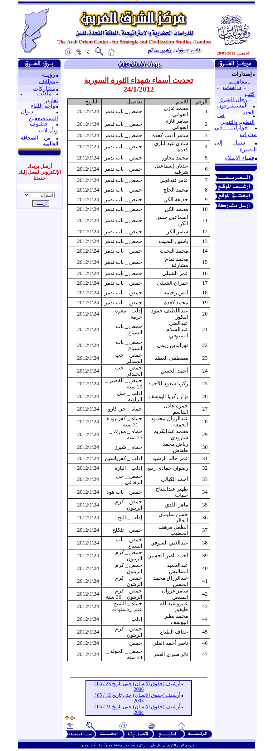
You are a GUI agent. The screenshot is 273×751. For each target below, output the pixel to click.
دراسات (232, 87)
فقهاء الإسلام (239, 158)
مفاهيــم (237, 81)
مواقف (47, 81)
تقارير (51, 100)
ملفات (44, 93)
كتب (250, 94)
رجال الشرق (232, 99)
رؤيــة (48, 75)
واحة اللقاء (43, 106)
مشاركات (44, 89)
